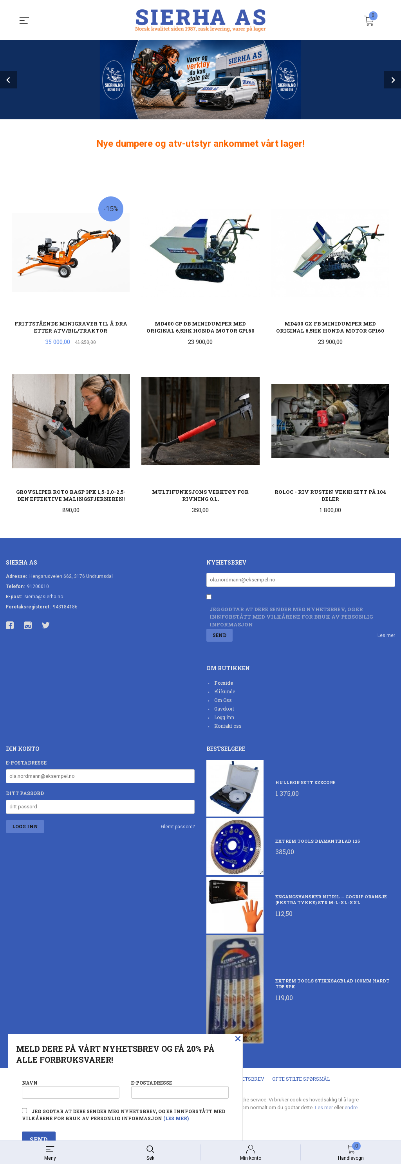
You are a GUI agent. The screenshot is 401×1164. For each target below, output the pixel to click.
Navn (70, 1087)
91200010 (38, 587)
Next (392, 79)
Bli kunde (224, 693)
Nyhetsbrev (247, 1080)
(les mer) (176, 1118)
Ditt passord (25, 795)
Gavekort (224, 710)
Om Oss (223, 701)
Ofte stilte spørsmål (301, 1080)
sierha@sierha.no (43, 597)
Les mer (386, 637)
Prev (8, 79)
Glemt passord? (178, 828)
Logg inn (224, 719)
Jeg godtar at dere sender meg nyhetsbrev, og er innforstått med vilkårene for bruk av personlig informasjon (291, 618)
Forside (223, 684)
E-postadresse (26, 764)
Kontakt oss (228, 727)
